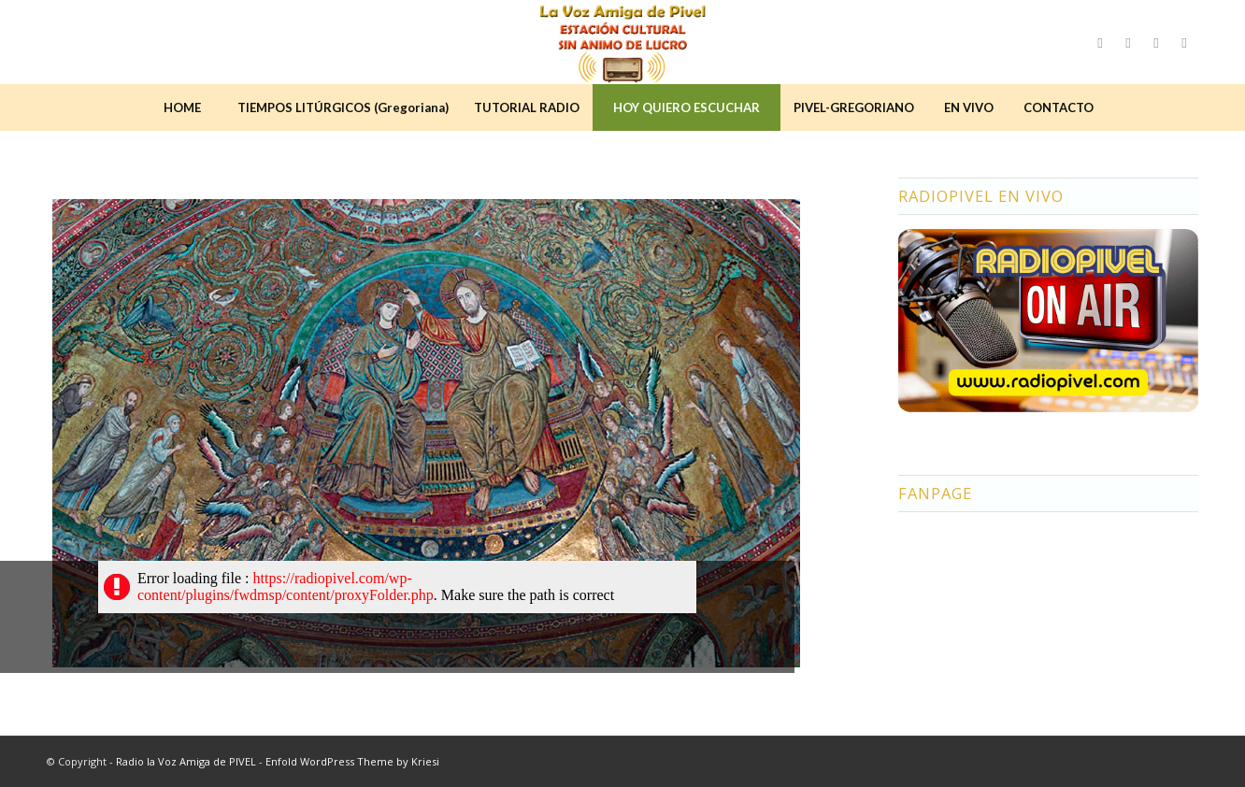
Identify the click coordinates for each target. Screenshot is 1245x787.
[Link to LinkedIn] (1184, 42)
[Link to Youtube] (1156, 42)
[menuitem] (182, 107)
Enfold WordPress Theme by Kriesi (352, 761)
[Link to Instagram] (1128, 42)
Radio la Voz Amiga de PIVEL (186, 761)
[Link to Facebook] (1100, 42)
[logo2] (623, 42)
